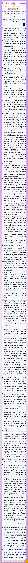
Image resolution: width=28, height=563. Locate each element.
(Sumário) (14, 21)
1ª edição (15, 561)
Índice (6, 9)
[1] (3, 528)
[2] (3, 549)
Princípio (12, 9)
